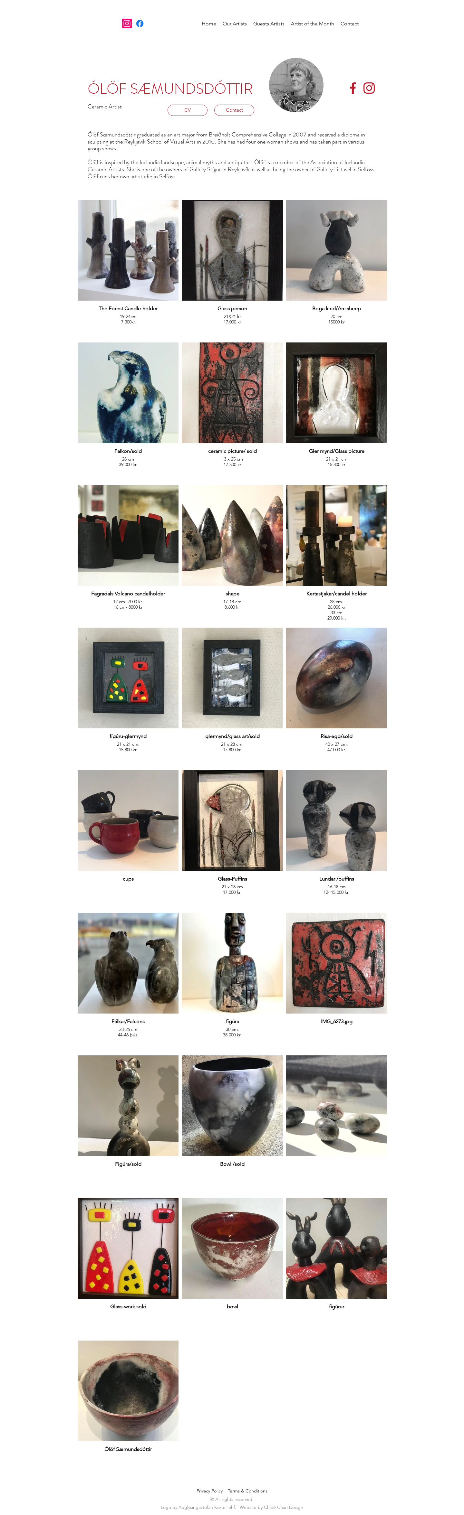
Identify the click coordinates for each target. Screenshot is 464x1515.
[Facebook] (140, 23)
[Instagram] (127, 23)
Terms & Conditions (247, 1491)
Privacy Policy (212, 1491)
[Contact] (234, 110)
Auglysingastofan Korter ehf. (208, 1507)
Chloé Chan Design (283, 1507)
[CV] (188, 110)
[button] (234, 24)
